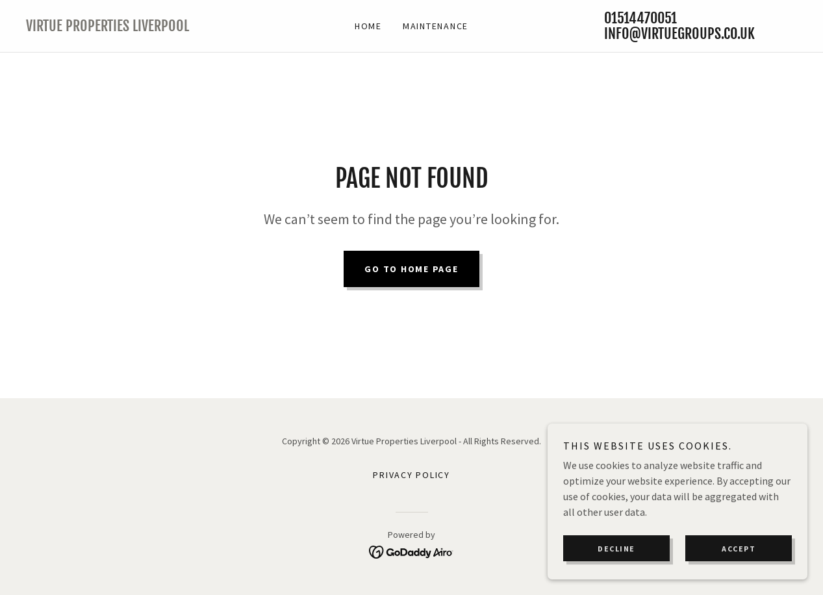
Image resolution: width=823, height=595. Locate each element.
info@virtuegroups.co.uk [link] (679, 33)
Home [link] (368, 26)
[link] (122, 27)
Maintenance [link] (435, 26)
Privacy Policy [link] (411, 475)
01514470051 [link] (640, 18)
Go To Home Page (411, 269)
